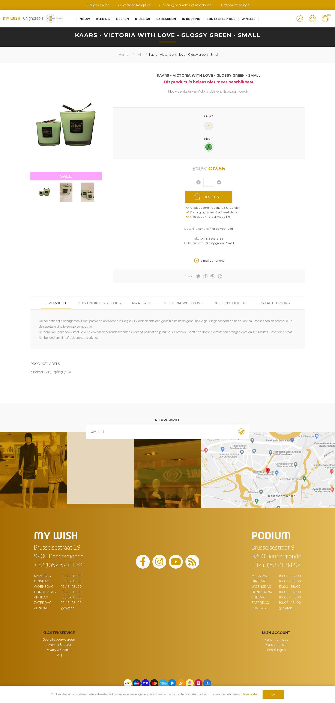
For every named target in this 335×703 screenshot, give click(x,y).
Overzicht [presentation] (56, 303)
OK (273, 694)
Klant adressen (276, 645)
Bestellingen (276, 650)
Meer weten (250, 694)
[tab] (56, 303)
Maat (207, 116)
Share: (189, 276)
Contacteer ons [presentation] (273, 303)
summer (36, 372)
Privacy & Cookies (58, 650)
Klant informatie (276, 640)
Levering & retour (58, 645)
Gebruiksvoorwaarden (58, 640)
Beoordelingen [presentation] (229, 303)
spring (58, 372)
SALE (66, 176)
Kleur (208, 138)
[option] (44, 192)
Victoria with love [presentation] (183, 303)
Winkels (248, 19)
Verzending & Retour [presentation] (99, 303)
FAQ (58, 655)
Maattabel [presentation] (142, 303)
